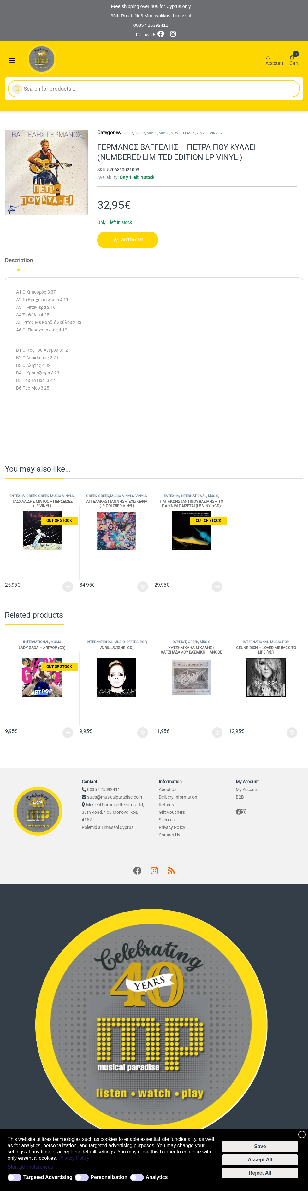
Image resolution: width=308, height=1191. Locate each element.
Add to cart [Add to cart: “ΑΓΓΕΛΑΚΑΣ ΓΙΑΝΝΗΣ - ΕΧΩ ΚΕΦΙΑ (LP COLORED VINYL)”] (142, 586)
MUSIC (152, 133)
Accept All (260, 1159)
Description (19, 261)
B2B (240, 797)
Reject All (260, 1173)
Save (260, 1146)
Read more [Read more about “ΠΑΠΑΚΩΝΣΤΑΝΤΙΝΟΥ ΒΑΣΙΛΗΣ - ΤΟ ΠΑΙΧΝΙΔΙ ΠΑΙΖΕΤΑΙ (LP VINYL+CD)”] (217, 586)
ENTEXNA (17, 496)
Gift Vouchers (172, 812)
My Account (247, 789)
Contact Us (169, 834)
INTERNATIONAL (193, 496)
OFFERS (132, 642)
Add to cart (132, 239)
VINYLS (202, 133)
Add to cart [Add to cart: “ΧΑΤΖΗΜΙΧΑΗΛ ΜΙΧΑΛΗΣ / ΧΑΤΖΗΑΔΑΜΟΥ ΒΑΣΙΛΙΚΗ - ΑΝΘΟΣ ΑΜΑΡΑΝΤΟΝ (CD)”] (217, 732)
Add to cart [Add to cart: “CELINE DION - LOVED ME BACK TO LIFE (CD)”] (292, 732)
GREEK (128, 133)
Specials (167, 819)
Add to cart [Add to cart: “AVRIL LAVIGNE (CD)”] (142, 732)
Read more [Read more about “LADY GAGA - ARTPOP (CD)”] (67, 732)
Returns (166, 804)
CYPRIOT (179, 642)
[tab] (19, 263)
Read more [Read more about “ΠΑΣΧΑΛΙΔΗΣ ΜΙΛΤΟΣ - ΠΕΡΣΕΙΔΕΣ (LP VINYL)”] (67, 586)
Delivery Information (178, 797)
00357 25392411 (103, 789)
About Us (167, 789)
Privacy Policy (73, 1158)
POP (143, 642)
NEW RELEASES (183, 133)
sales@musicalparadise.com (114, 797)
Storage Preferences (30, 1167)
